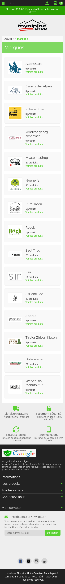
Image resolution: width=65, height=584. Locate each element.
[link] (21, 561)
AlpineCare (33, 64)
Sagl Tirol (32, 250)
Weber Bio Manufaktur (34, 383)
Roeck (30, 227)
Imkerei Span (35, 109)
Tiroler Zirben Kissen (41, 337)
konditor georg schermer (36, 134)
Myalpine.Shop (36, 157)
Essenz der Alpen (38, 86)
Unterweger (34, 359)
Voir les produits (34, 71)
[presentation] (32, 542)
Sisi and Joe (34, 294)
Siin (28, 272)
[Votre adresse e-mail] (25, 533)
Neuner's (32, 180)
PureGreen (33, 204)
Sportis (30, 316)
